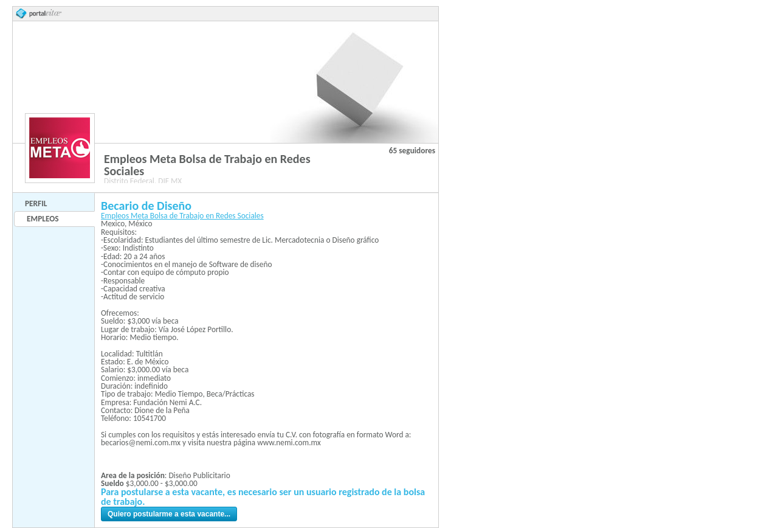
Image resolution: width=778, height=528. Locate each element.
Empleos (42, 219)
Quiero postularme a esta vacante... (169, 514)
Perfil (36, 203)
